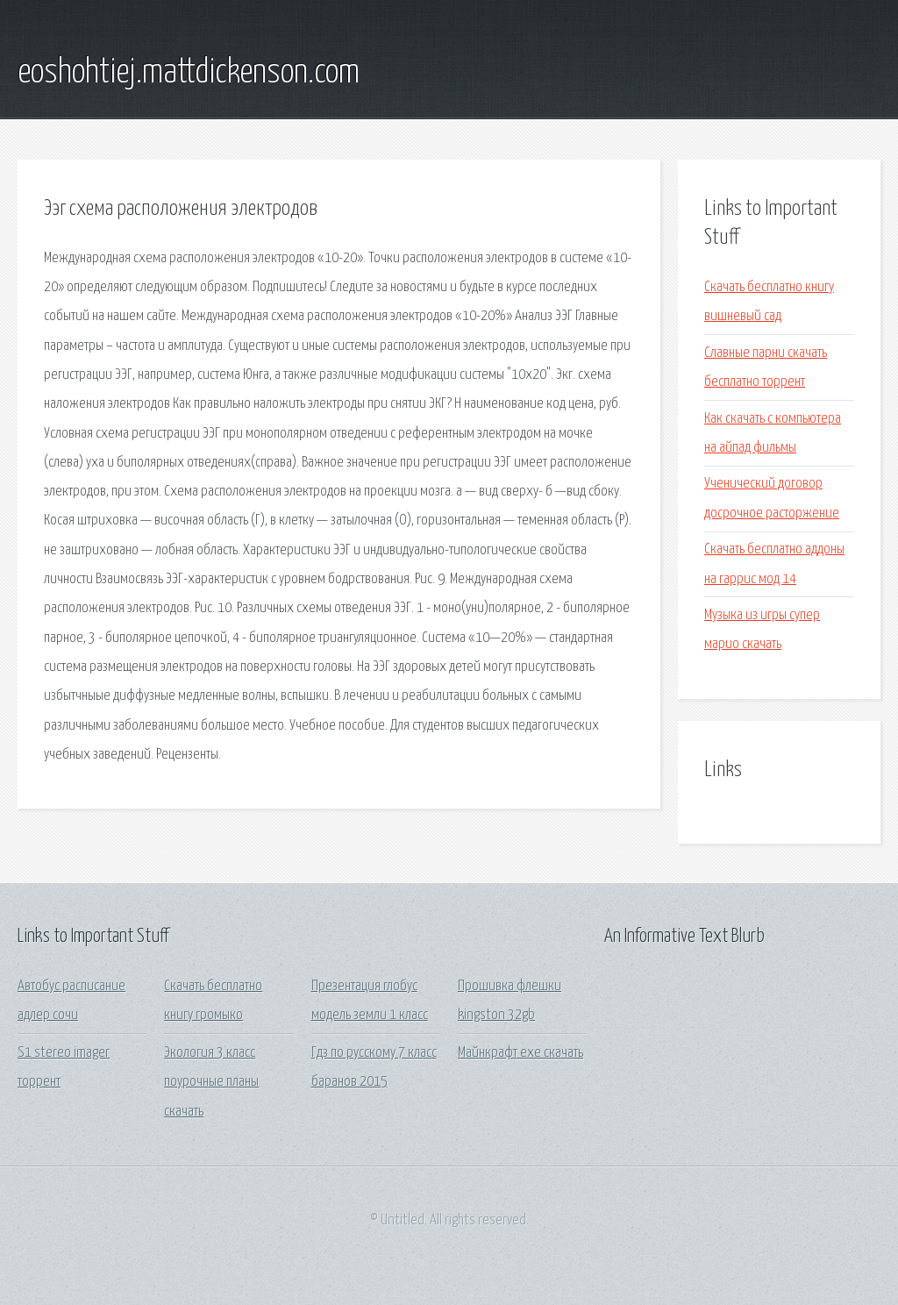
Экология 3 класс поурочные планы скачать (211, 1082)
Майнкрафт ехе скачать (520, 1052)
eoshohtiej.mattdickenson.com (189, 72)
